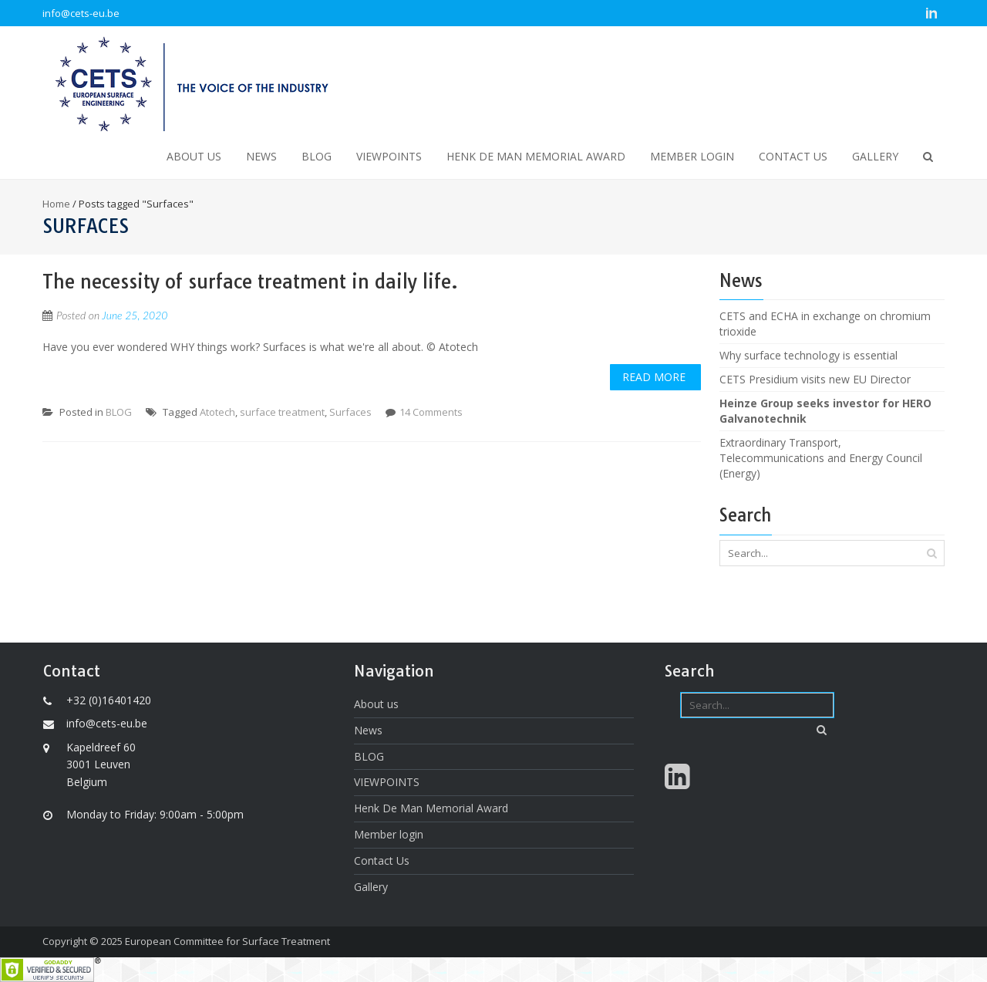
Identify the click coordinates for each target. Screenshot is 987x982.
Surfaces (350, 412)
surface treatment (282, 412)
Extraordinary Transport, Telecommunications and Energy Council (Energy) (820, 458)
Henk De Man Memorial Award (535, 156)
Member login (692, 156)
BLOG (316, 156)
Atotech (217, 412)
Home (56, 204)
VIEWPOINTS (389, 156)
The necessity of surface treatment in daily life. (250, 281)
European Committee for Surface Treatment (227, 941)
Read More (654, 377)
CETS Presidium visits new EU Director (815, 379)
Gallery (875, 156)
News (261, 156)
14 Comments (431, 412)
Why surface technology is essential (808, 355)
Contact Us (793, 156)
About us (194, 156)
